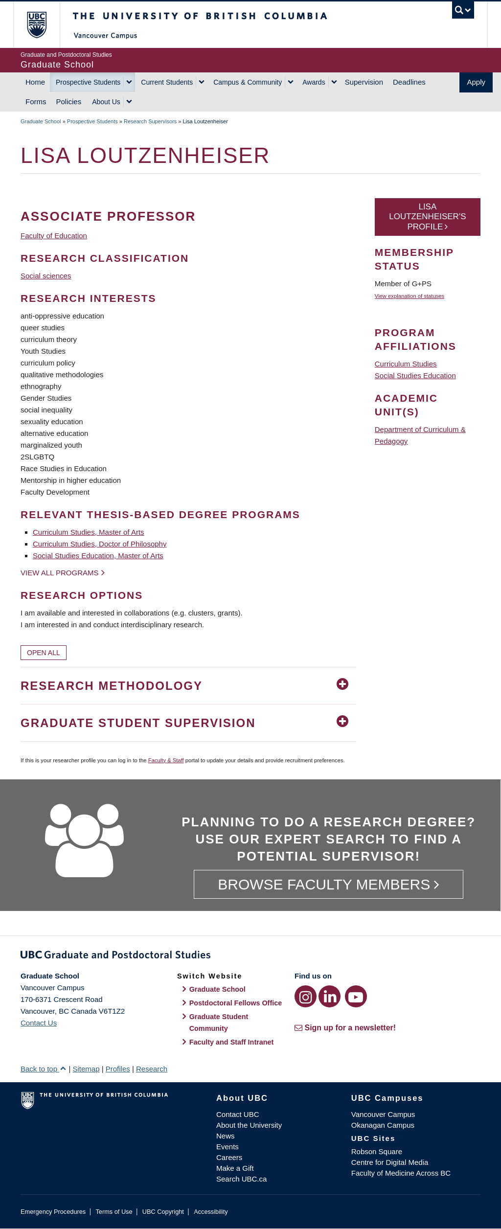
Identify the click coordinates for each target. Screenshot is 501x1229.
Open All (43, 653)
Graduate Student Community (219, 1022)
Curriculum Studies (406, 364)
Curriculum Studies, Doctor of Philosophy (99, 544)
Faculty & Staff (166, 760)
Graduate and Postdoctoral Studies (250, 956)
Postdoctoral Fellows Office (235, 1003)
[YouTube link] (356, 996)
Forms (35, 101)
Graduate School (41, 121)
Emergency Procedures (53, 1211)
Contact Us (39, 1023)
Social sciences (46, 276)
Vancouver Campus (383, 1114)
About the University (249, 1125)
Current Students (167, 82)
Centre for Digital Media (390, 1162)
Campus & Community (247, 82)
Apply (476, 82)
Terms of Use (113, 1211)
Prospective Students (88, 82)
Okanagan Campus (382, 1125)
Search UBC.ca (241, 1179)
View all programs (60, 573)
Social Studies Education (415, 375)
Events (227, 1146)
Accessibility (211, 1211)
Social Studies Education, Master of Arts (98, 555)
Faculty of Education (54, 235)
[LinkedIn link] (330, 996)
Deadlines (409, 82)
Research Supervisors (150, 121)
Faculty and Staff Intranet (231, 1042)
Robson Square (376, 1151)
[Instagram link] (306, 996)
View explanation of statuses (409, 296)
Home (35, 82)
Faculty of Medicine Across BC (401, 1173)
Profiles (118, 1069)
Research (151, 1069)
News (225, 1136)
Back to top (44, 1069)
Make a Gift (235, 1168)
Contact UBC (237, 1114)
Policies (69, 101)
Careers (229, 1157)
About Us (106, 102)
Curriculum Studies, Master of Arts (88, 532)
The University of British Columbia (44, 24)
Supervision (364, 82)
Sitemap (85, 1069)
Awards (313, 82)
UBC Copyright (163, 1211)
